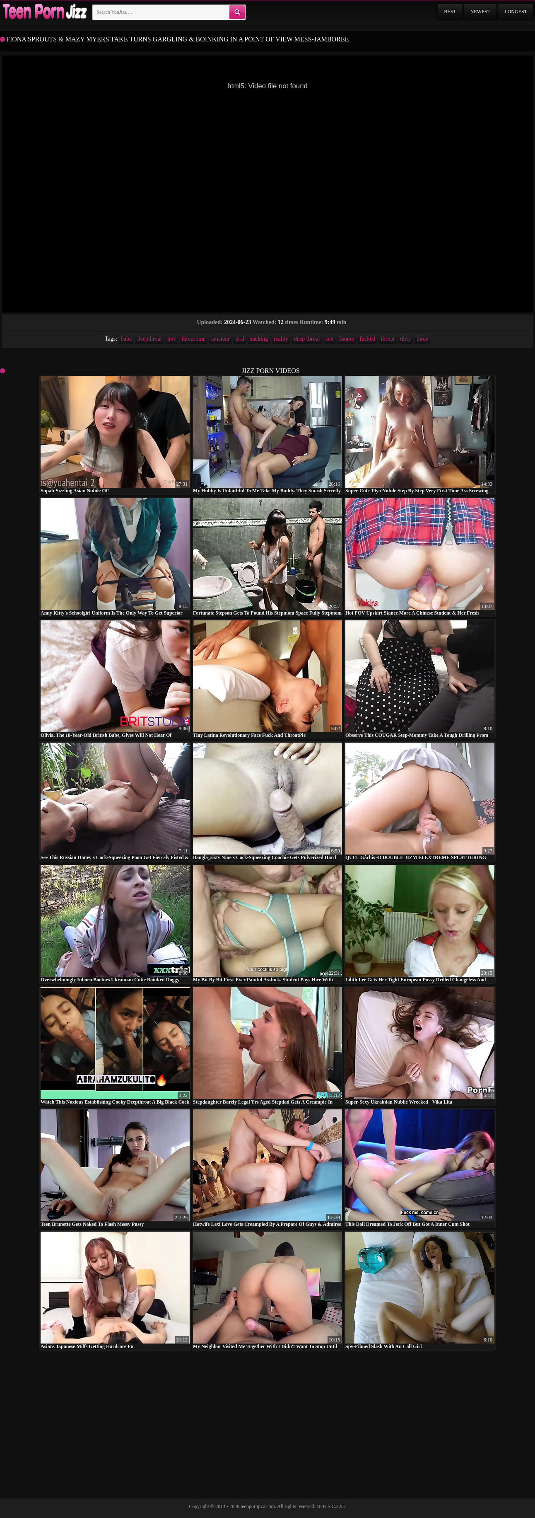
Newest (480, 12)
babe (126, 339)
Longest (515, 12)
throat (388, 339)
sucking (259, 339)
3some (346, 339)
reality (281, 339)
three (422, 339)
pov (171, 339)
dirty (405, 339)
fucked (367, 339)
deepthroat (149, 339)
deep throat (307, 339)
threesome (194, 339)
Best (450, 12)
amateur (220, 339)
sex (329, 339)
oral (239, 339)
